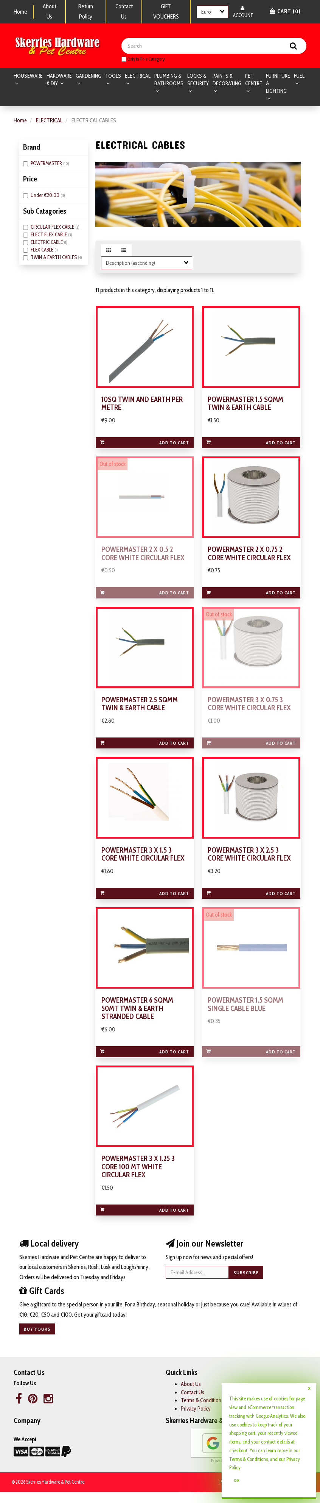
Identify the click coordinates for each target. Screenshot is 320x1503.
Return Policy (85, 11)
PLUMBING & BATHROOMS (168, 80)
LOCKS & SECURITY (198, 80)
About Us (49, 11)
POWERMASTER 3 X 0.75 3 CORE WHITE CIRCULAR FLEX (249, 709)
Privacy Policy (196, 1419)
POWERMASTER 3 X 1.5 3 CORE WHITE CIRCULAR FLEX (143, 861)
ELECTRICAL (138, 76)
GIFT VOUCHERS (166, 11)
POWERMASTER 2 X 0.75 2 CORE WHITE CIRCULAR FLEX (249, 557)
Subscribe (246, 1283)
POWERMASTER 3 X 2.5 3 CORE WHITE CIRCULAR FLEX (249, 861)
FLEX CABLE (42, 250)
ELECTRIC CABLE (47, 243)
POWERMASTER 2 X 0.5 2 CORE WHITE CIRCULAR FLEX (143, 557)
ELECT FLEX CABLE (49, 235)
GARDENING (88, 76)
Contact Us (124, 11)
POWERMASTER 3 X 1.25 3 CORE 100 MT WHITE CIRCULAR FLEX (138, 1178)
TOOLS (113, 76)
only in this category (143, 59)
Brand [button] (31, 147)
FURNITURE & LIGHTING (278, 84)
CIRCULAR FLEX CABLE (53, 228)
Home (20, 11)
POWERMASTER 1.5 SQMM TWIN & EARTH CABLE (245, 405)
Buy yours (37, 1340)
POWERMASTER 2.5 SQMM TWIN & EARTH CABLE (139, 709)
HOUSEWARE (28, 76)
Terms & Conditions (202, 1411)
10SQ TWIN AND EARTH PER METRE (142, 405)
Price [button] (30, 179)
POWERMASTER (47, 164)
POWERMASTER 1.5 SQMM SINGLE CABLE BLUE (245, 1013)
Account (243, 11)
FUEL (299, 76)
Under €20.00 (46, 196)
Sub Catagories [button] (44, 211)
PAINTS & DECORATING (227, 80)
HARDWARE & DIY (59, 80)
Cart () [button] (285, 11)
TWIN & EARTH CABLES (54, 258)
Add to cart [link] (144, 445)
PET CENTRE (253, 80)
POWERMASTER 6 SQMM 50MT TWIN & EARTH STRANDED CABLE (137, 1017)
